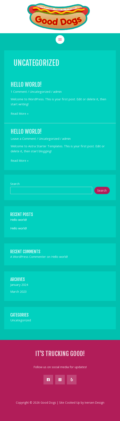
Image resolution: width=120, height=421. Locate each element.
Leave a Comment (23, 138)
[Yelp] (72, 379)
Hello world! (26, 84)
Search (15, 184)
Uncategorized (40, 91)
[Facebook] (48, 379)
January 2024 (19, 284)
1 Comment (19, 91)
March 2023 (18, 291)
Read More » (20, 113)
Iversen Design (94, 402)
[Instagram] (60, 379)
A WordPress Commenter (28, 256)
